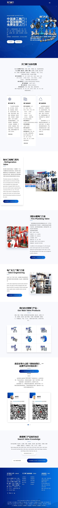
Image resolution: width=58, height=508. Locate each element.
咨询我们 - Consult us (11, 201)
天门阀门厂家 (16, 503)
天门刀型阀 (40, 502)
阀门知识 (24, 480)
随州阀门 (35, 505)
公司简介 (24, 477)
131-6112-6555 (16, 401)
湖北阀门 (44, 505)
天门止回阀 (30, 502)
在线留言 (32, 482)
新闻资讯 (32, 478)
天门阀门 (10, 502)
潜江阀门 (21, 503)
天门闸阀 (15, 502)
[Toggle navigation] (49, 3)
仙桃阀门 (25, 505)
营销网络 (24, 478)
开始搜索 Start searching (37, 460)
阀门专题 (32, 480)
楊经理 (39, 396)
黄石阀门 (45, 503)
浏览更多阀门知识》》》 (29, 453)
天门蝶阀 (35, 502)
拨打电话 (18, 41)
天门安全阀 (46, 502)
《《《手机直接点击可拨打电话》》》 (29, 371)
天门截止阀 (24, 502)
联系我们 (32, 477)
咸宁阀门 (36, 503)
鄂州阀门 (40, 503)
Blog (23, 484)
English (32, 484)
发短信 (29, 375)
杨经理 (16, 396)
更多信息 (10, 134)
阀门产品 (24, 482)
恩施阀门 (39, 505)
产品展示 (11, 41)
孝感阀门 (31, 503)
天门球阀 (19, 502)
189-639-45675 (38, 401)
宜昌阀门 (30, 505)
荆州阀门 (16, 505)
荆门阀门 (20, 505)
